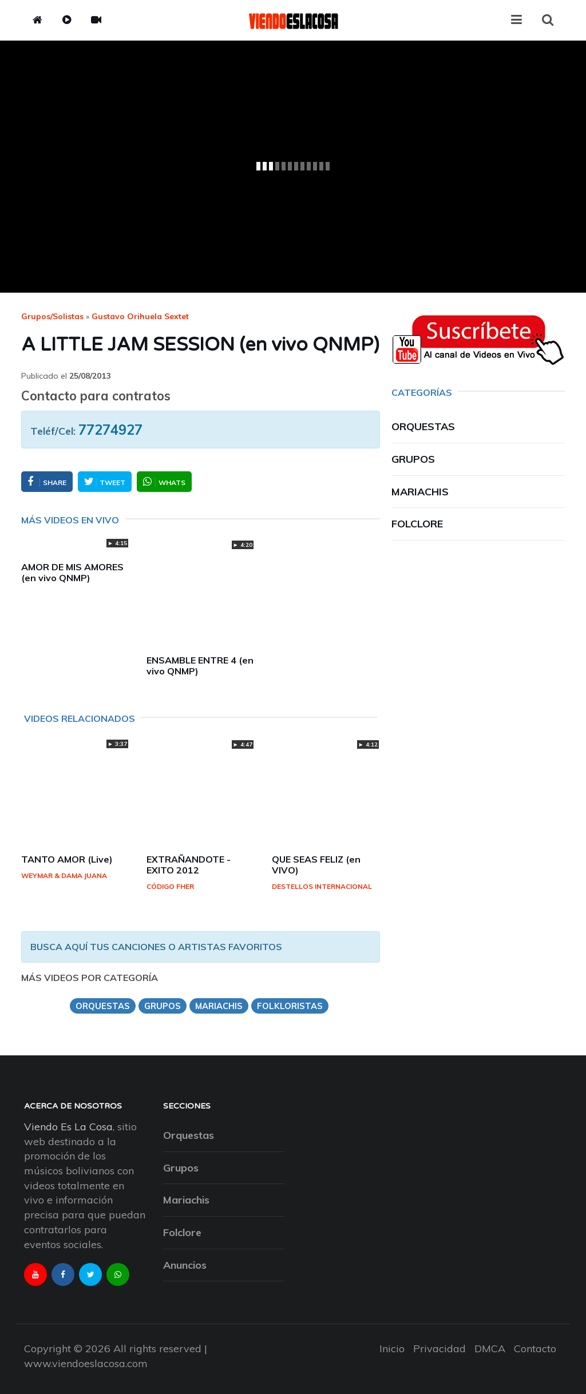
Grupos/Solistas (52, 316)
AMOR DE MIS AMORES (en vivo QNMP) (72, 572)
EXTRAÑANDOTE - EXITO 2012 (188, 864)
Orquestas (423, 426)
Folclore (417, 523)
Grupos (413, 459)
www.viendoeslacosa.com (86, 1363)
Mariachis (420, 491)
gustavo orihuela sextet (140, 316)
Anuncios (185, 1265)
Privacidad (439, 1348)
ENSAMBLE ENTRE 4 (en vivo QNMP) (200, 665)
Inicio (392, 1348)
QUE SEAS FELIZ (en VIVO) (316, 864)
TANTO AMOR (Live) (67, 859)
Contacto (535, 1348)
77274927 (110, 429)
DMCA (489, 1348)
